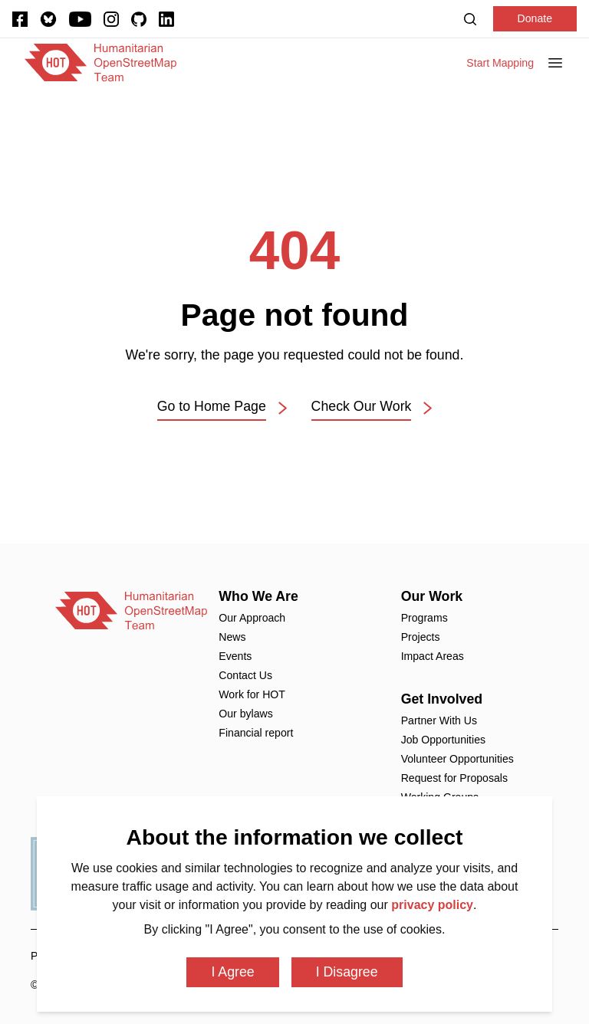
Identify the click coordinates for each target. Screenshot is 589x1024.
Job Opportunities (443, 740)
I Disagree (347, 972)
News (232, 637)
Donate (535, 18)
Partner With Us (439, 720)
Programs (424, 618)
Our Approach (252, 618)
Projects (420, 637)
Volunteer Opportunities (457, 759)
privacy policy (432, 904)
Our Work (432, 596)
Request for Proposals (454, 778)
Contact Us (245, 675)
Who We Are (258, 596)
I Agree (232, 972)
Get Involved (442, 699)
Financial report (256, 733)
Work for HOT (252, 694)
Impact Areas (432, 656)
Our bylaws (245, 713)
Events (235, 656)
